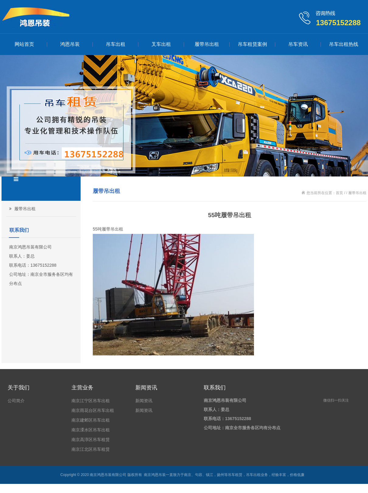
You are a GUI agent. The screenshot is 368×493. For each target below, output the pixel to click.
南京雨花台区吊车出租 (92, 410)
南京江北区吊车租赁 (90, 449)
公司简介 (16, 400)
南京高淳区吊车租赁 (90, 439)
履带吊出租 (207, 44)
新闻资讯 (143, 400)
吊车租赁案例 (252, 44)
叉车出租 (161, 44)
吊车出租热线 (343, 44)
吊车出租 (115, 44)
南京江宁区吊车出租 (90, 400)
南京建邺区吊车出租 (90, 420)
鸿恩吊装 (70, 44)
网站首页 (24, 44)
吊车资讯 (298, 44)
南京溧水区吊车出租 (90, 429)
